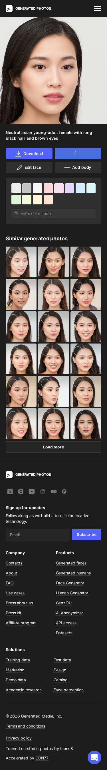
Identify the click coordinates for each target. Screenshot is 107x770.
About (11, 572)
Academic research (24, 689)
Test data (62, 659)
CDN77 (42, 757)
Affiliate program (21, 622)
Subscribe (86, 534)
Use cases (15, 592)
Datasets (64, 632)
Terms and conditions (25, 726)
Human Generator (72, 592)
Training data (18, 659)
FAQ (10, 582)
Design (60, 669)
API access (66, 622)
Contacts (14, 562)
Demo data (16, 679)
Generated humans (73, 572)
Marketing (15, 669)
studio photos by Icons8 (50, 748)
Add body (77, 167)
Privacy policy (19, 738)
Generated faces (71, 562)
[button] (94, 757)
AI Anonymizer (69, 612)
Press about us (19, 602)
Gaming (61, 679)
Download (29, 153)
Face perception (69, 689)
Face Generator (70, 582)
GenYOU (64, 602)
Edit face (28, 167)
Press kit (13, 612)
